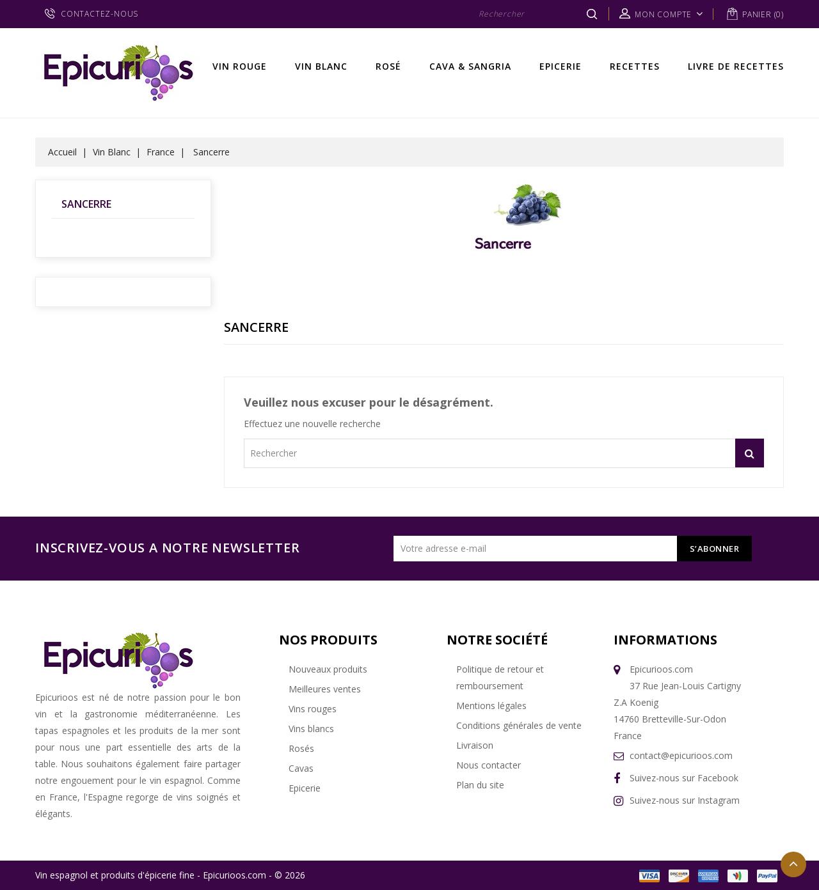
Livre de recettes (736, 66)
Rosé (388, 66)
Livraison (474, 745)
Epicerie (560, 66)
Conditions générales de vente (519, 725)
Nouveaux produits (328, 669)
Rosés (301, 748)
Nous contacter (488, 765)
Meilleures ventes (325, 689)
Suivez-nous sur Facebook (684, 778)
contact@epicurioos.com (681, 755)
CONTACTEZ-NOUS (99, 13)
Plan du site (480, 785)
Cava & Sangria (470, 66)
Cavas (301, 768)
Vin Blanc (321, 66)
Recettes (635, 66)
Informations (665, 639)
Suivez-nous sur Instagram (685, 800)
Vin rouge (239, 66)
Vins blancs (311, 728)
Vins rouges (313, 709)
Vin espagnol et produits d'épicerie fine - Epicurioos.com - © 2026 (170, 875)
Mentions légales (491, 705)
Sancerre (86, 204)
